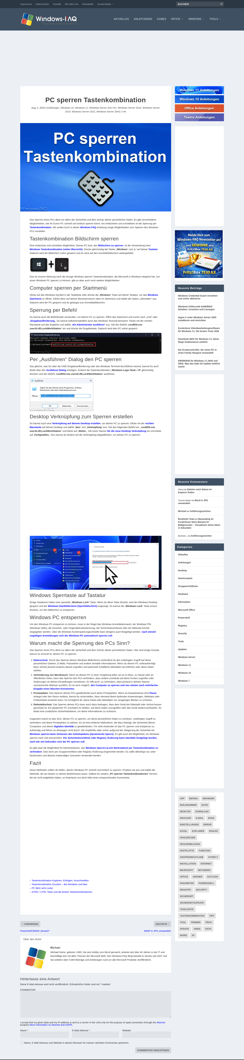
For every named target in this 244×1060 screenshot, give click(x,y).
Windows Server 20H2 (108, 112)
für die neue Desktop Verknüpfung (126, 431)
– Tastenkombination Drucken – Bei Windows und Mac (58, 884)
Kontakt (57, 4)
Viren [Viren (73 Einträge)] (197, 929)
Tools (213, 19)
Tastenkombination (40, 227)
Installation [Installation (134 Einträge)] (188, 864)
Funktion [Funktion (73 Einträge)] (204, 851)
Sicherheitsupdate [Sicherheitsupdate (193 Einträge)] (192, 903)
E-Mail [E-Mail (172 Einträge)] (199, 818)
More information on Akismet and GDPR (51, 1025)
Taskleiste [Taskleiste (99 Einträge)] (187, 910)
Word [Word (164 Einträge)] (183, 936)
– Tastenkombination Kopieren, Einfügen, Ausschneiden (59, 881)
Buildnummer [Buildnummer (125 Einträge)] (188, 805)
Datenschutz (42, 4)
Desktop (182, 571)
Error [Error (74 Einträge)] (207, 825)
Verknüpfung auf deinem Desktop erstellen (76, 424)
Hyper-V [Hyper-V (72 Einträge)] (213, 857)
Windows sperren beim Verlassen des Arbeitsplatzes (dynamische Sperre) (72, 734)
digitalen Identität (64, 727)
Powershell (184, 618)
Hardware (183, 594)
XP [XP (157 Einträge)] (193, 936)
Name (24, 1030)
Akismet (161, 1023)
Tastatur (153, 250)
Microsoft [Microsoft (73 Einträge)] (186, 871)
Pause (152, 693)
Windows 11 (81, 108)
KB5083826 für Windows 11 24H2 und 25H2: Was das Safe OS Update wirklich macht (199, 364)
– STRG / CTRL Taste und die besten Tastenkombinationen (61, 892)
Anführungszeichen (200, 511)
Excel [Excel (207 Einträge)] (183, 831)
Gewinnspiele (185, 578)
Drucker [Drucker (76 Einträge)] (185, 818)
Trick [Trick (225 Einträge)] (208, 923)
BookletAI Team (186, 519)
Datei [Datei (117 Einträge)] (204, 805)
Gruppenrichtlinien (188, 586)
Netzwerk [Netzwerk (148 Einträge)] (204, 871)
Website (126, 1030)
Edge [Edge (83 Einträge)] (211, 818)
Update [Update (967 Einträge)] (184, 929)
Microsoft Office (186, 610)
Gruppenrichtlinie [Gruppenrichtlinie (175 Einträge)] (192, 857)
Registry (182, 626)
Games (161, 19)
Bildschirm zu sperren (110, 246)
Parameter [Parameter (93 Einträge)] (187, 884)
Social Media (104, 4)
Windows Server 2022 (83, 112)
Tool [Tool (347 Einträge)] (183, 923)
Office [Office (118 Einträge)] (184, 877)
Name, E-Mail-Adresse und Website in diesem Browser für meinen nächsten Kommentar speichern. (76, 1043)
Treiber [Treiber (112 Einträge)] (195, 923)
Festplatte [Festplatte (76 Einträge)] (187, 851)
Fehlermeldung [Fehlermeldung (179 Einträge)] (190, 844)
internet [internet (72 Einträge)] (206, 864)
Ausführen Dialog (56, 370)
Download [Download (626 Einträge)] (202, 812)
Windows (194, 19)
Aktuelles (121, 19)
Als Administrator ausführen (88, 325)
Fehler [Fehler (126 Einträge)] (213, 831)
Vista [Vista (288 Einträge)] (208, 929)
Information (184, 602)
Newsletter (88, 4)
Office (175, 19)
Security (182, 634)
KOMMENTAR (27, 990)
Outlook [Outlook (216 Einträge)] (212, 877)
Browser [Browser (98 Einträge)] (208, 799)
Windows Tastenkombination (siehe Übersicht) (56, 250)
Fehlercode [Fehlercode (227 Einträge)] (187, 838)
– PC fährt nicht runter (41, 888)
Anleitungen (143, 19)
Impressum (26, 4)
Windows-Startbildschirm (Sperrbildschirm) (72, 606)
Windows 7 (184, 681)
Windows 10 (67, 108)
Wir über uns (71, 4)
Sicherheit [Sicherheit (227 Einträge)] (187, 897)
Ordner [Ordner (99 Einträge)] (197, 877)
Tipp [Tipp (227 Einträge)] (211, 916)
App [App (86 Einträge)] (182, 799)
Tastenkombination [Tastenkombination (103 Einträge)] (192, 916)
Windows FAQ (88, 227)
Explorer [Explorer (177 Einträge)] (198, 831)
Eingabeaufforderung (43, 321)
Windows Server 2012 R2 (102, 108)
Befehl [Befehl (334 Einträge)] (193, 799)
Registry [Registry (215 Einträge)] (185, 890)
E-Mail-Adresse (81, 1030)
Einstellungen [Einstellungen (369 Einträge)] (189, 825)
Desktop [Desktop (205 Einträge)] (185, 812)
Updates (182, 650)
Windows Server (186, 657)
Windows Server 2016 (129, 108)
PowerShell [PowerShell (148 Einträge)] (206, 884)
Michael (55, 948)
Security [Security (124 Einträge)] (201, 890)
